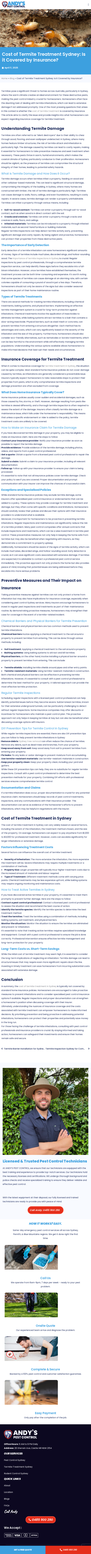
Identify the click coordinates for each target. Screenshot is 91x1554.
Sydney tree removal (30, 741)
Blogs (7, 1498)
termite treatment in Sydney (60, 365)
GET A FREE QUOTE (23, 1549)
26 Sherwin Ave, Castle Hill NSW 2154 (33, 1448)
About (7, 1485)
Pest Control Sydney (14, 1460)
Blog (12, 78)
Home (4, 78)
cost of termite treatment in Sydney (38, 986)
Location (8, 1492)
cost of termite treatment (46, 111)
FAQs (6, 1505)
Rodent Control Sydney (16, 1473)
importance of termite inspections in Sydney (35, 258)
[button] (88, 4)
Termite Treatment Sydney (18, 1466)
